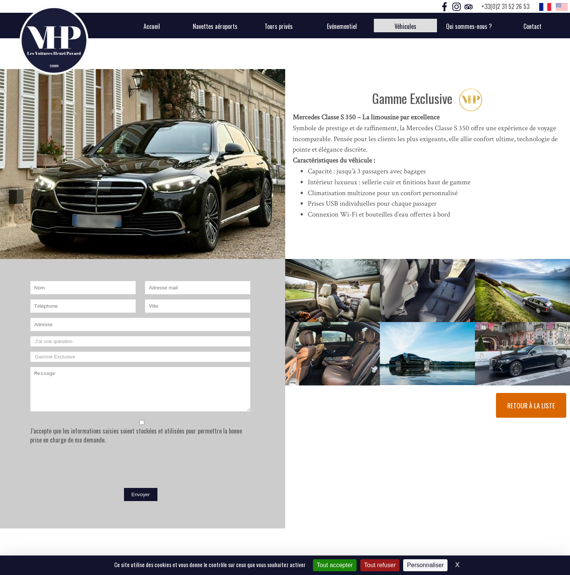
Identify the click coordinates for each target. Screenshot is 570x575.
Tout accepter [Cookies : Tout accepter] (335, 565)
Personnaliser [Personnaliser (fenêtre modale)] (425, 565)
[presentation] (87, 467)
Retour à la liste (531, 405)
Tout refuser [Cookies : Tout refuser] (380, 565)
